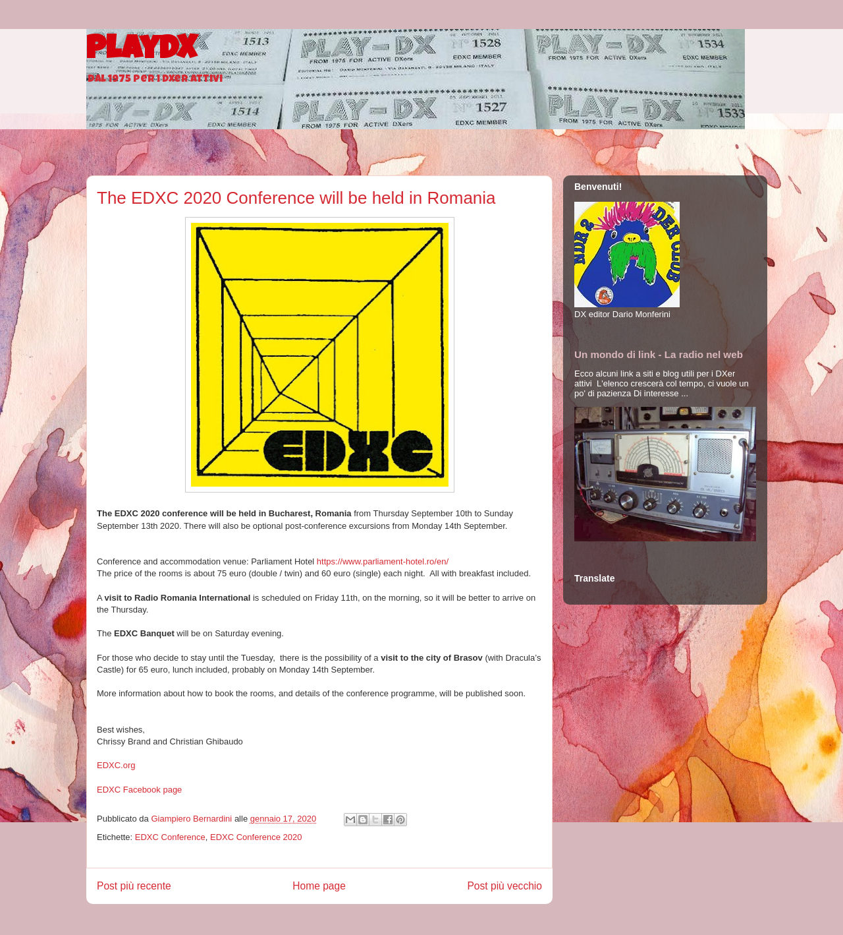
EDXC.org (116, 765)
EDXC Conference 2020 (256, 837)
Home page (319, 885)
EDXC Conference (170, 837)
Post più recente (134, 885)
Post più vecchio (504, 885)
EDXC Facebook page (139, 790)
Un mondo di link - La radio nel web (658, 354)
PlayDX (141, 51)
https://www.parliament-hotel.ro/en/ (383, 561)
